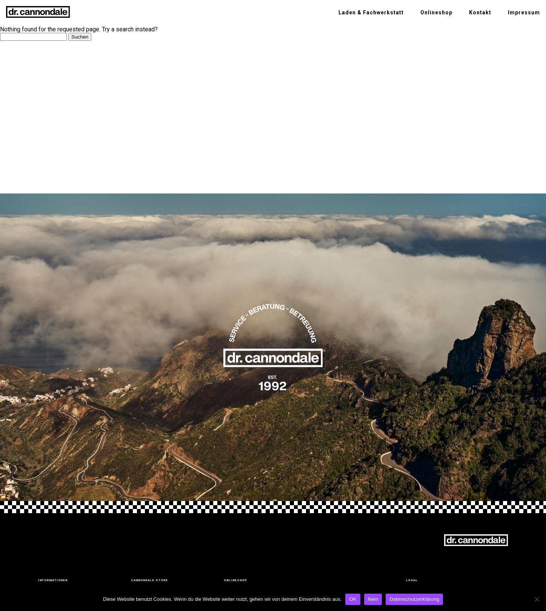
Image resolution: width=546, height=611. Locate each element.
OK (352, 599)
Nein (373, 599)
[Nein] (536, 599)
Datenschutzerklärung (414, 599)
